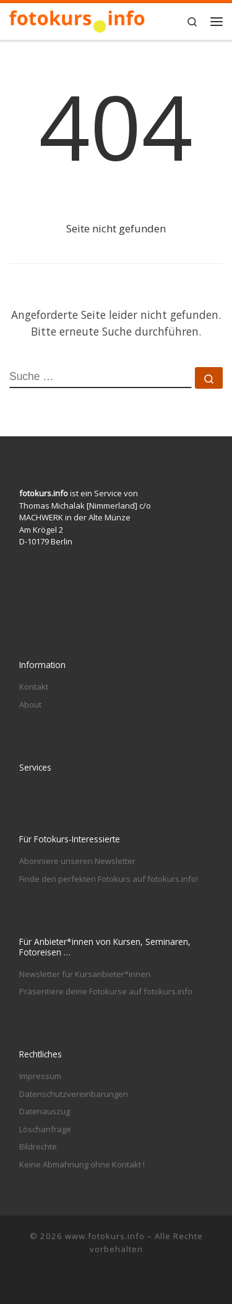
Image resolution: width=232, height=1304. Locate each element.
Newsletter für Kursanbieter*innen (84, 974)
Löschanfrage (45, 1129)
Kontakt (33, 686)
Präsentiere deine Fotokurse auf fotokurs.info (105, 991)
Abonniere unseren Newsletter (77, 860)
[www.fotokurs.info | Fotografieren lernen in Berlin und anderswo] (77, 19)
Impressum (40, 1076)
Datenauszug (44, 1111)
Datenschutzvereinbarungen (73, 1093)
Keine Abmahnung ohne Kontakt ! (82, 1164)
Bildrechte (38, 1146)
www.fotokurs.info (105, 1236)
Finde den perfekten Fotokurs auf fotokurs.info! (108, 878)
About (30, 704)
